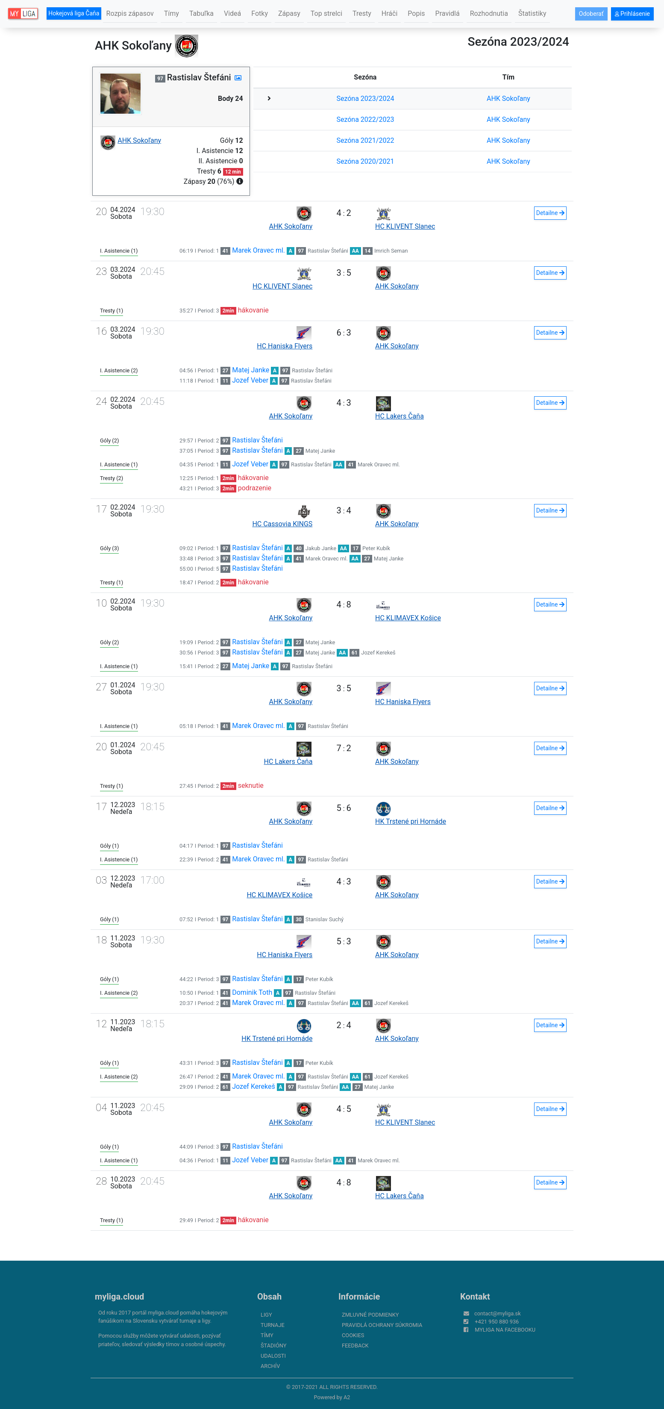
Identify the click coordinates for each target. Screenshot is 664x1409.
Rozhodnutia (489, 13)
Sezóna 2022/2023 (365, 119)
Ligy (266, 1315)
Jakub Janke (321, 548)
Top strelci (326, 13)
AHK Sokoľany (508, 98)
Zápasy (289, 13)
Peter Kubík (376, 548)
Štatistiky (532, 13)
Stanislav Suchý (325, 919)
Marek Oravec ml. (258, 250)
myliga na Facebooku (505, 1329)
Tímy (171, 13)
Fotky (259, 13)
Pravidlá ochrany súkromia (382, 1325)
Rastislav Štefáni (328, 251)
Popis (416, 13)
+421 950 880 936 (497, 1321)
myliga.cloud (119, 1296)
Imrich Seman (391, 251)
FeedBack (355, 1345)
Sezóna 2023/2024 (365, 98)
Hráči (390, 13)
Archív (270, 1366)
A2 (347, 1397)
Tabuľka (201, 13)
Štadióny (273, 1345)
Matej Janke (250, 370)
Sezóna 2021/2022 (365, 140)
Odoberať (591, 13)
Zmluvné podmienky (370, 1315)
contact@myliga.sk (497, 1313)
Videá (232, 13)
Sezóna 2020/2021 (365, 161)
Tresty (362, 13)
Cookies (353, 1335)
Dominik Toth (252, 992)
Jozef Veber (250, 380)
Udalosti (273, 1356)
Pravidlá (447, 13)
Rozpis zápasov (130, 13)
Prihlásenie (632, 13)
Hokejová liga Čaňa (73, 13)
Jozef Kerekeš (378, 652)
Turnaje (273, 1325)
